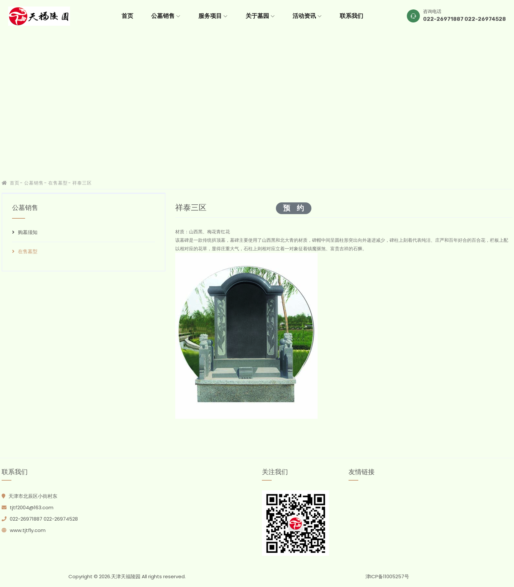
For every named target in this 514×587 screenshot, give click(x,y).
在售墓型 (58, 183)
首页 (127, 16)
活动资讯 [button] (307, 16)
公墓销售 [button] (165, 16)
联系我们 (351, 16)
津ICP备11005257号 (387, 576)
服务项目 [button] (212, 16)
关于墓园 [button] (260, 16)
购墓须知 (24, 232)
